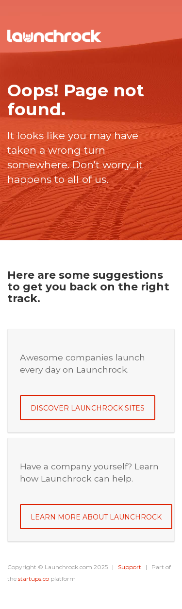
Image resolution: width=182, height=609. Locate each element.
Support (129, 567)
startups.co (33, 578)
